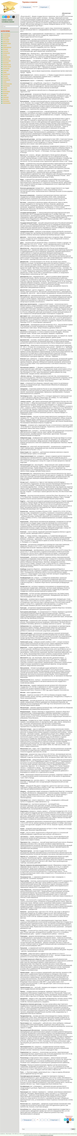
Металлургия (7, 60)
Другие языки (7, 43)
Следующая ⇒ (44, 7)
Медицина (6, 59)
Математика (6, 57)
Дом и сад (6, 41)
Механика (6, 62)
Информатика (7, 47)
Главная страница (7, 19)
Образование (7, 64)
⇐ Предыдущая (26, 7)
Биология (5, 37)
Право (5, 72)
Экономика (6, 101)
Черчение (6, 97)
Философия (6, 91)
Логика (5, 55)
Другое (5, 45)
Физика (5, 89)
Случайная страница (8, 21)
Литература (6, 53)
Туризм (5, 87)
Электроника (7, 103)
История (5, 49)
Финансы (5, 93)
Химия (5, 95)
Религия (5, 76)
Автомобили (6, 34)
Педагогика (6, 68)
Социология (6, 80)
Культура (5, 51)
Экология (5, 99)
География (6, 39)
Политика (6, 70)
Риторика (5, 78)
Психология (6, 74)
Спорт (4, 82)
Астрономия (6, 35)
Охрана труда (7, 66)
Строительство (7, 83)
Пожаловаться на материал (46, 1135)
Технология (6, 85)
